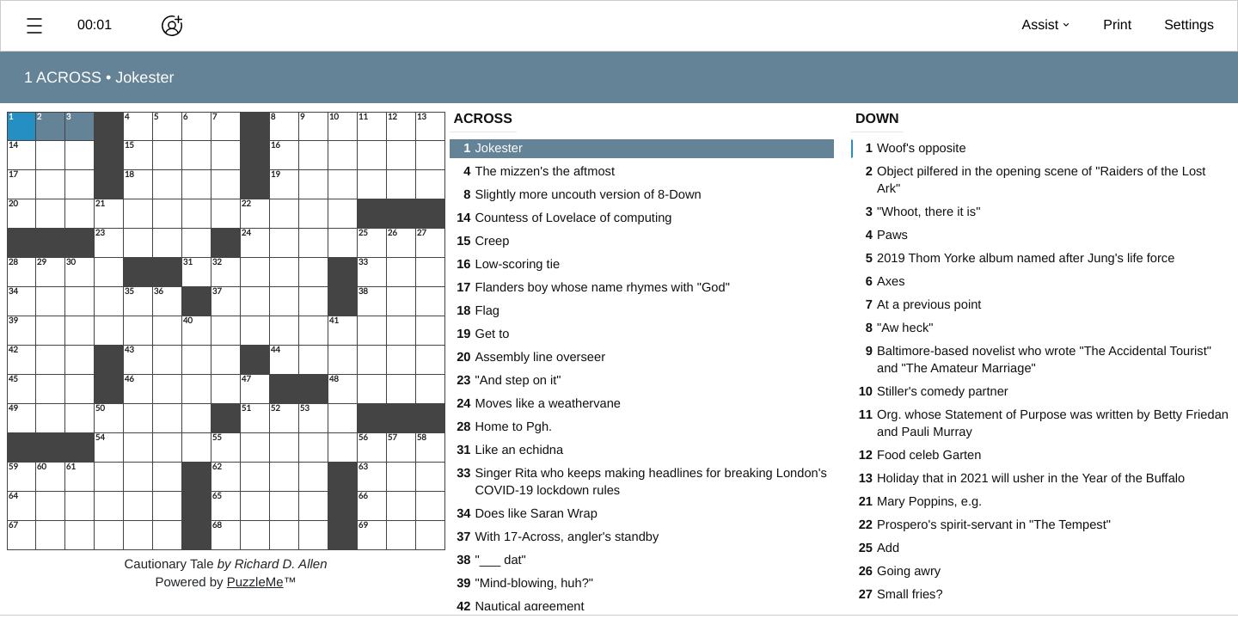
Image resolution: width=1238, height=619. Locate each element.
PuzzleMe (255, 582)
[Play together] (172, 26)
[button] (34, 26)
